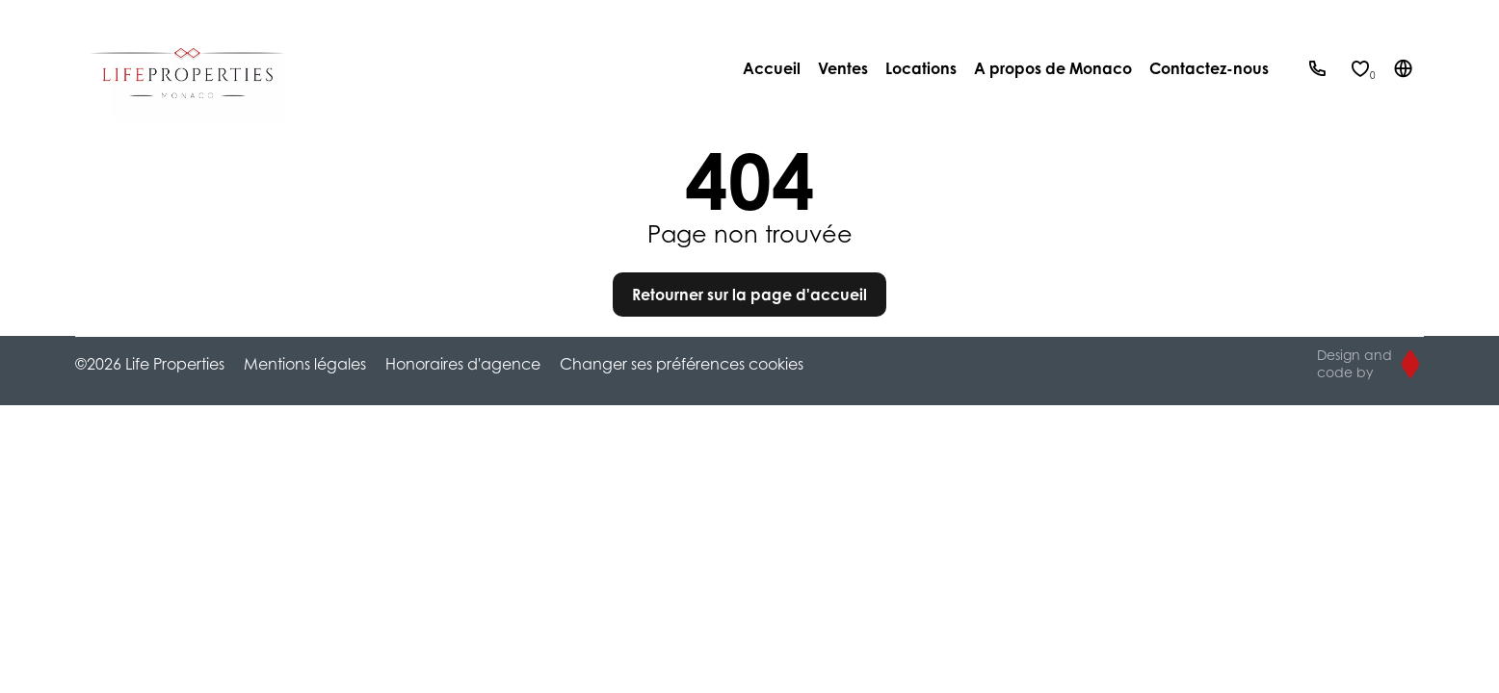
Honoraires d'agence (462, 363)
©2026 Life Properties (149, 363)
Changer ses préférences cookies (681, 363)
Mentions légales (305, 363)
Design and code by (1354, 363)
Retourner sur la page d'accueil (749, 294)
